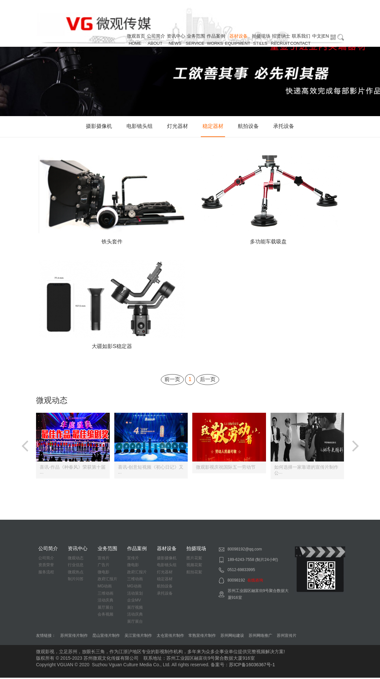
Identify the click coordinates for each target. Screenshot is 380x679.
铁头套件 (112, 242)
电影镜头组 (139, 126)
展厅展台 (105, 608)
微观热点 (76, 573)
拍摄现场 (261, 36)
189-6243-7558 (241, 561)
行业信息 (76, 566)
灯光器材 (177, 126)
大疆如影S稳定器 (112, 347)
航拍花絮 (194, 573)
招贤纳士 (281, 36)
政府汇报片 (107, 580)
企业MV (134, 601)
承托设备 (283, 126)
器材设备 (238, 36)
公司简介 (156, 36)
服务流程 (46, 573)
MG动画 (105, 587)
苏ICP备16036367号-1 (252, 666)
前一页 (172, 380)
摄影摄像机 (99, 126)
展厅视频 (135, 608)
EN (326, 36)
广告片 (103, 566)
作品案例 (216, 36)
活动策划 (135, 594)
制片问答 (76, 580)
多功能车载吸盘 (268, 242)
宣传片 (103, 559)
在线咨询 (255, 581)
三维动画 (105, 594)
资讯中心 (176, 36)
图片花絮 (194, 559)
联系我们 (301, 36)
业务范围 (196, 36)
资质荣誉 (46, 566)
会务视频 (105, 615)
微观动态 (76, 559)
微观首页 (136, 36)
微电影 (103, 573)
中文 (316, 36)
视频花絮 (194, 566)
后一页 (208, 380)
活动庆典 (105, 601)
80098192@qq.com (245, 550)
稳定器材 (212, 126)
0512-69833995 (241, 571)
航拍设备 (248, 126)
